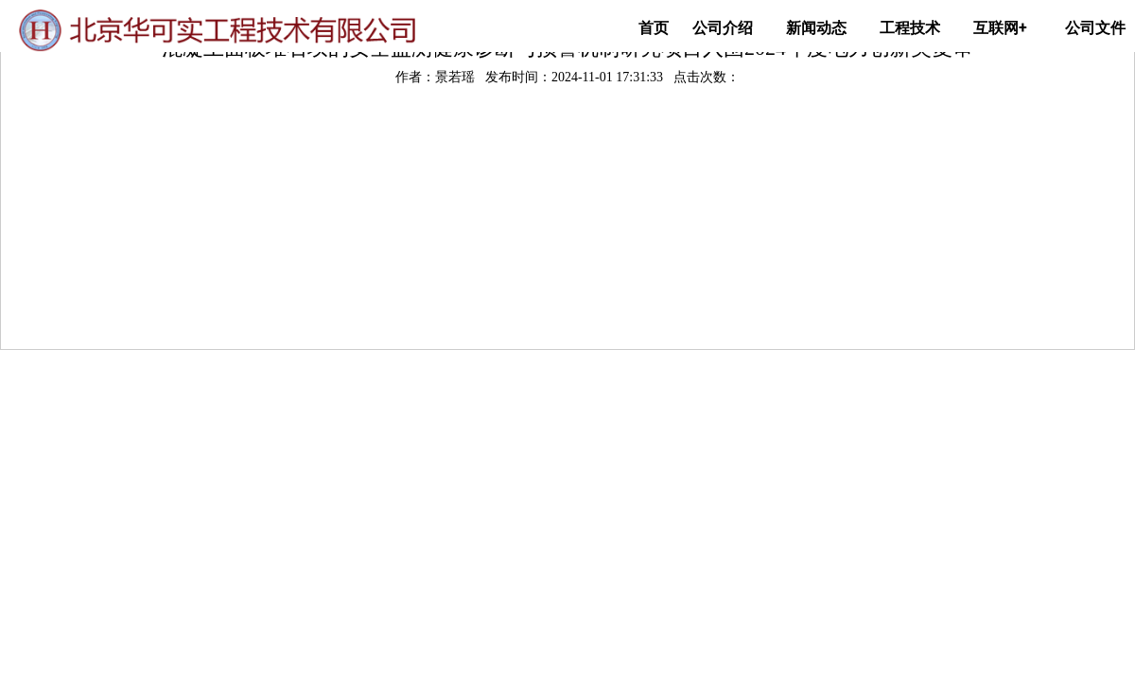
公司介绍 (722, 28)
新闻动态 (816, 28)
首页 (653, 28)
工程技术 (910, 28)
